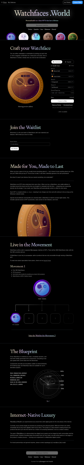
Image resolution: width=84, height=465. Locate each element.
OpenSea (36, 29)
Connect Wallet (77, 2)
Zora (41, 29)
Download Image (68, 105)
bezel (62, 371)
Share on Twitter (56, 105)
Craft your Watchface (30, 48)
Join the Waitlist (25, 127)
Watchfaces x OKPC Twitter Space (22, 276)
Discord (54, 29)
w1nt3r (51, 461)
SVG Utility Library (16, 384)
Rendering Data (15, 380)
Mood (52, 79)
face (62, 375)
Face (52, 74)
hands (62, 384)
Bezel (52, 68)
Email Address (13, 141)
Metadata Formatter (16, 377)
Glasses (52, 85)
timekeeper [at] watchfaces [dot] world (55, 442)
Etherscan (47, 29)
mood (62, 388)
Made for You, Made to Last (36, 166)
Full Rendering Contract (18, 375)
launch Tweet (47, 260)
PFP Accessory (17, 272)
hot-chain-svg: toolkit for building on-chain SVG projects (29, 274)
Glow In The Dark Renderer (18, 382)
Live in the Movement (31, 245)
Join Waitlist (67, 2)
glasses (61, 381)
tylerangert (42, 461)
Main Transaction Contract (18, 373)
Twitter (30, 29)
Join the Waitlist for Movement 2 (42, 335)
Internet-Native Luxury (32, 415)
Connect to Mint (62, 101)
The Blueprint (23, 351)
